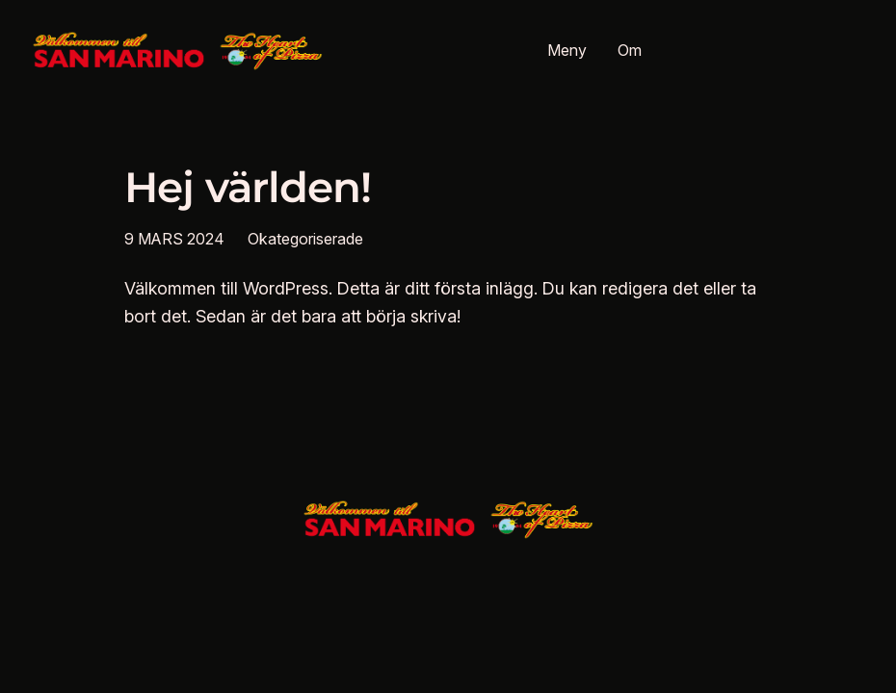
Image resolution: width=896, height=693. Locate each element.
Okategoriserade (305, 238)
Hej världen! (248, 188)
